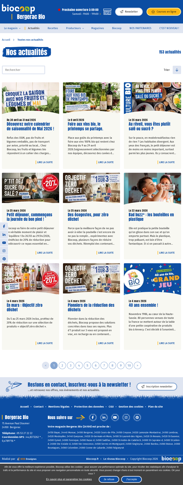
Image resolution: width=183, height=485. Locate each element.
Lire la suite (45, 162)
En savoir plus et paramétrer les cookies (69, 479)
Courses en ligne (163, 11)
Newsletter (129, 11)
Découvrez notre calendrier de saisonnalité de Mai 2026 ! (30, 126)
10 (129, 365)
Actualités (34, 28)
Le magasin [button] (11, 28)
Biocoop (116, 28)
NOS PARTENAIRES (140, 28)
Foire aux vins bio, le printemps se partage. (86, 126)
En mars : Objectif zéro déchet (25, 307)
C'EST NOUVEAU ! (169, 28)
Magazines (97, 28)
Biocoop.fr (92, 458)
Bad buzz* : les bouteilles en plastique (151, 217)
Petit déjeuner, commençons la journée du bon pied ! (29, 217)
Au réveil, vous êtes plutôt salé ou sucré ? (149, 126)
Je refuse (109, 479)
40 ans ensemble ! (143, 305)
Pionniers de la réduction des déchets (91, 307)
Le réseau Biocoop (114, 458)
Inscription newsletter (156, 386)
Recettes (53, 28)
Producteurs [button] (73, 28)
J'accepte (131, 479)
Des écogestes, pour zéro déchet (88, 217)
